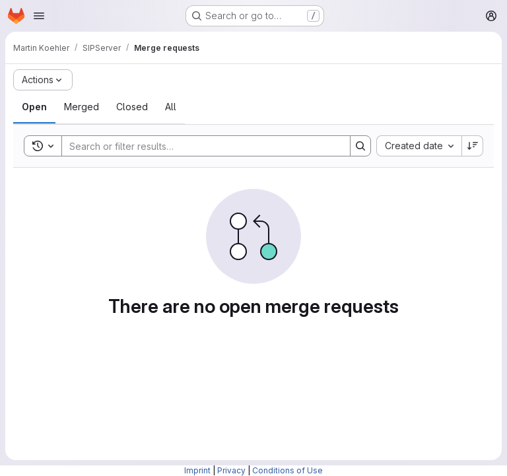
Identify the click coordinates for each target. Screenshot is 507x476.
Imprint (197, 470)
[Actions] (43, 79)
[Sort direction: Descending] (472, 145)
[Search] (199, 146)
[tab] (34, 106)
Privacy (231, 470)
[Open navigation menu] (39, 15)
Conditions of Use (287, 470)
